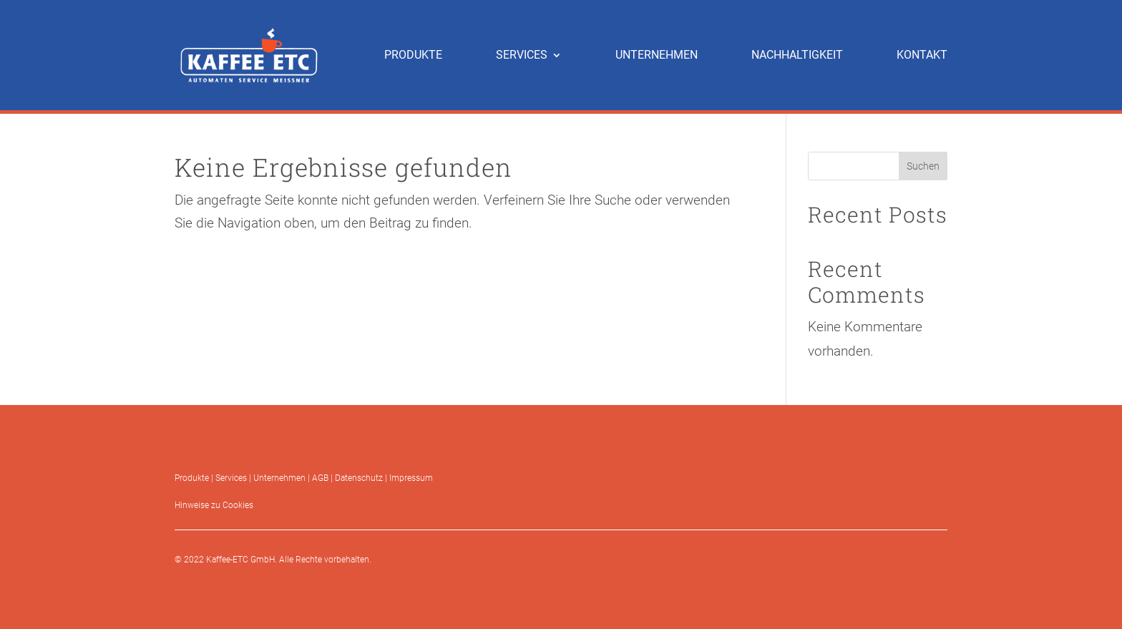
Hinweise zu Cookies (214, 505)
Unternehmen (279, 478)
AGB (320, 478)
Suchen (923, 166)
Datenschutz (359, 478)
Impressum (411, 478)
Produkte (192, 478)
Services (231, 478)
